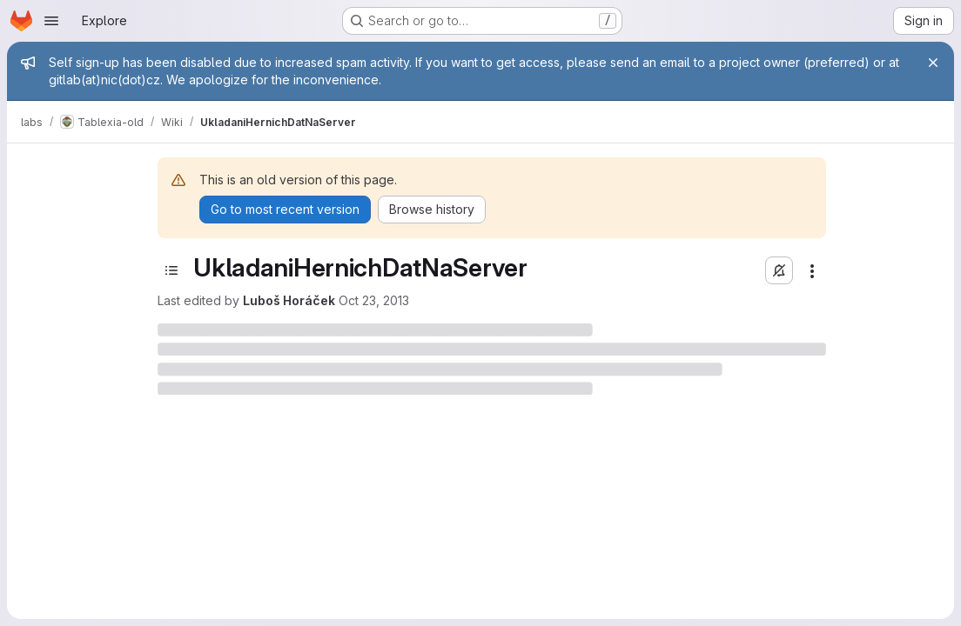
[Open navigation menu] (51, 21)
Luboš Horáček (289, 300)
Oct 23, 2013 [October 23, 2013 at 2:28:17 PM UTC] (374, 300)
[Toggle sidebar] (171, 270)
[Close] (933, 62)
